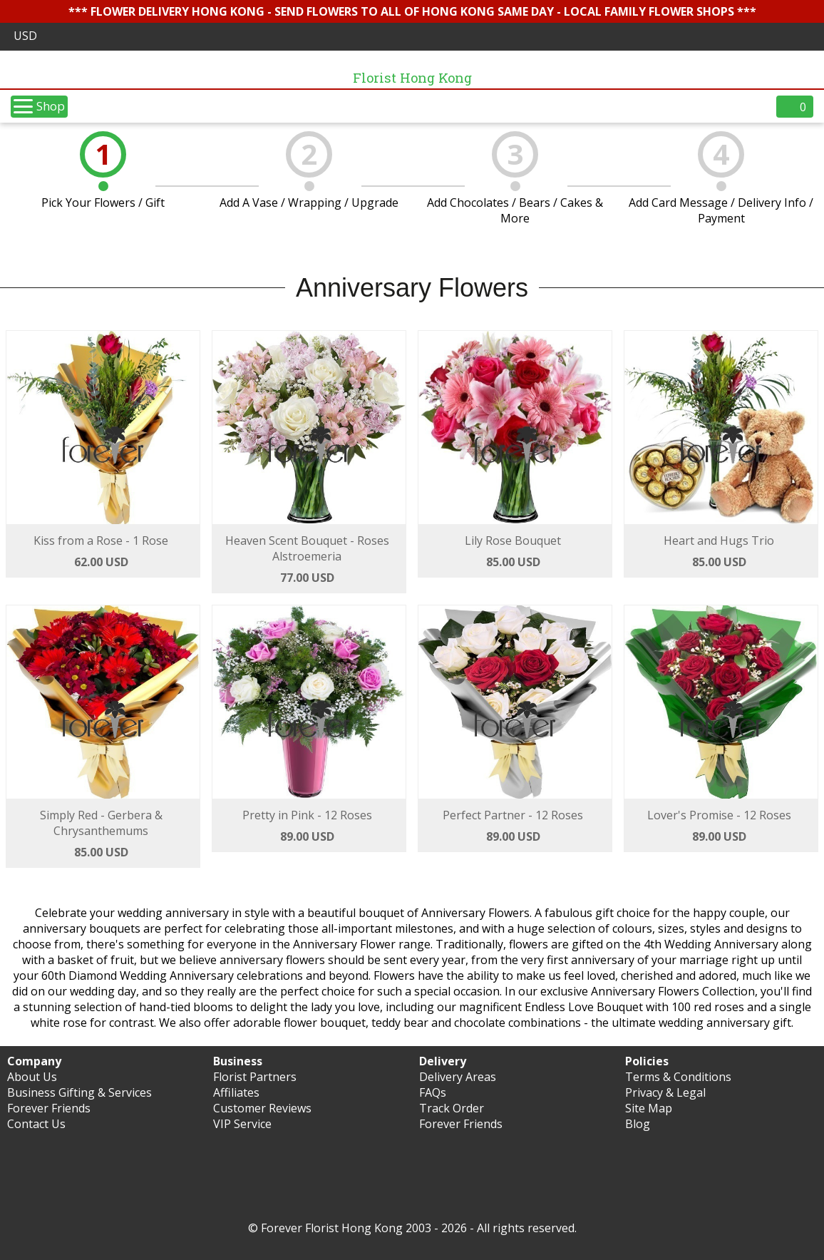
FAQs (432, 1092)
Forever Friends (49, 1108)
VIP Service (242, 1124)
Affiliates (236, 1092)
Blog (637, 1124)
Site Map (648, 1108)
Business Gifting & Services (79, 1092)
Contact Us (36, 1124)
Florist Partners (255, 1077)
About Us (32, 1077)
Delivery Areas (457, 1077)
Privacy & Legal (665, 1092)
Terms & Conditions (678, 1077)
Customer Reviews (262, 1108)
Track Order (451, 1108)
